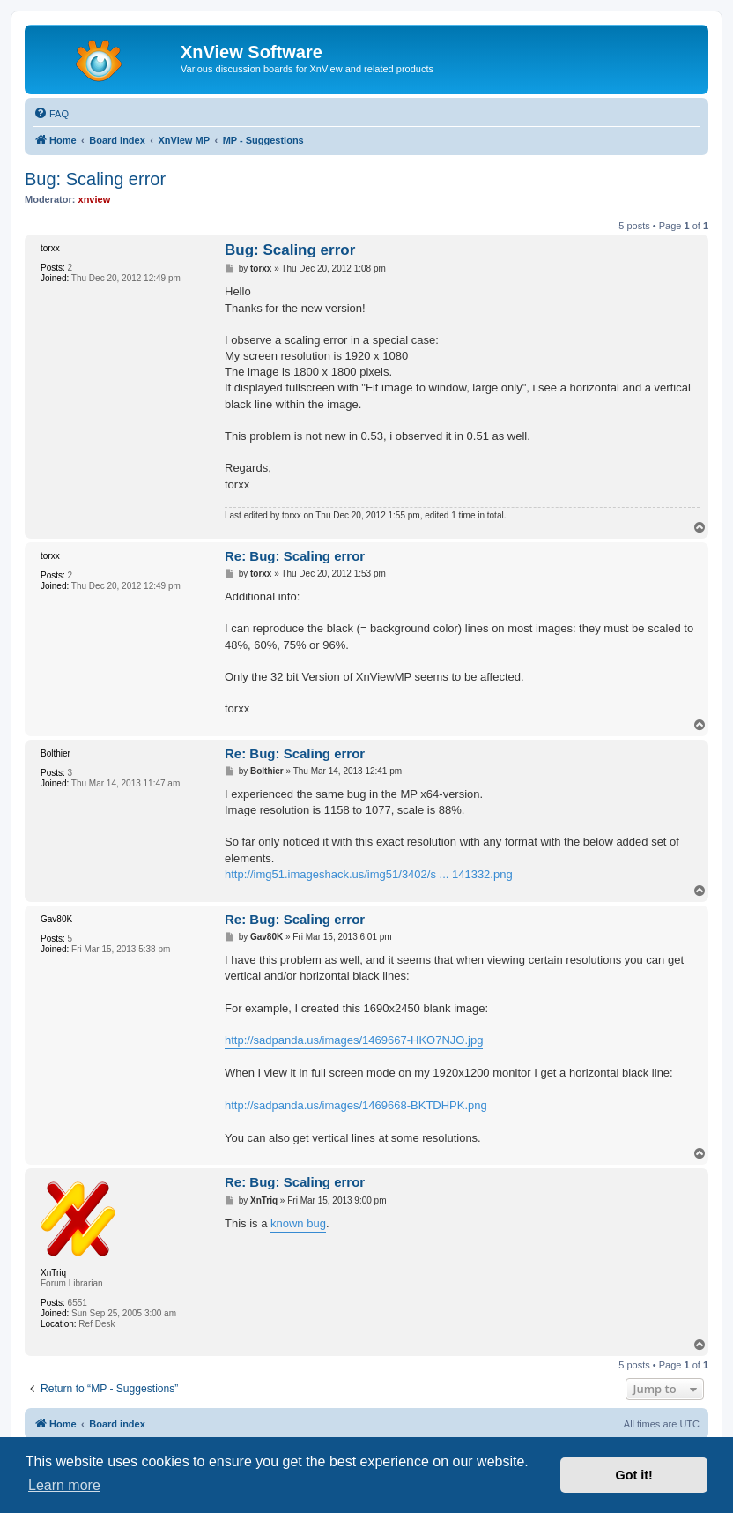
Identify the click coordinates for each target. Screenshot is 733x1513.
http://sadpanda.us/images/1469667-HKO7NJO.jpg (354, 1040)
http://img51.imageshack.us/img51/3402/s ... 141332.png (369, 874)
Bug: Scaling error (95, 179)
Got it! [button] (634, 1475)
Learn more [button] (64, 1485)
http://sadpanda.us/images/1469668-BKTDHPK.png (356, 1105)
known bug (298, 1223)
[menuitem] (51, 113)
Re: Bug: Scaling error (295, 555)
